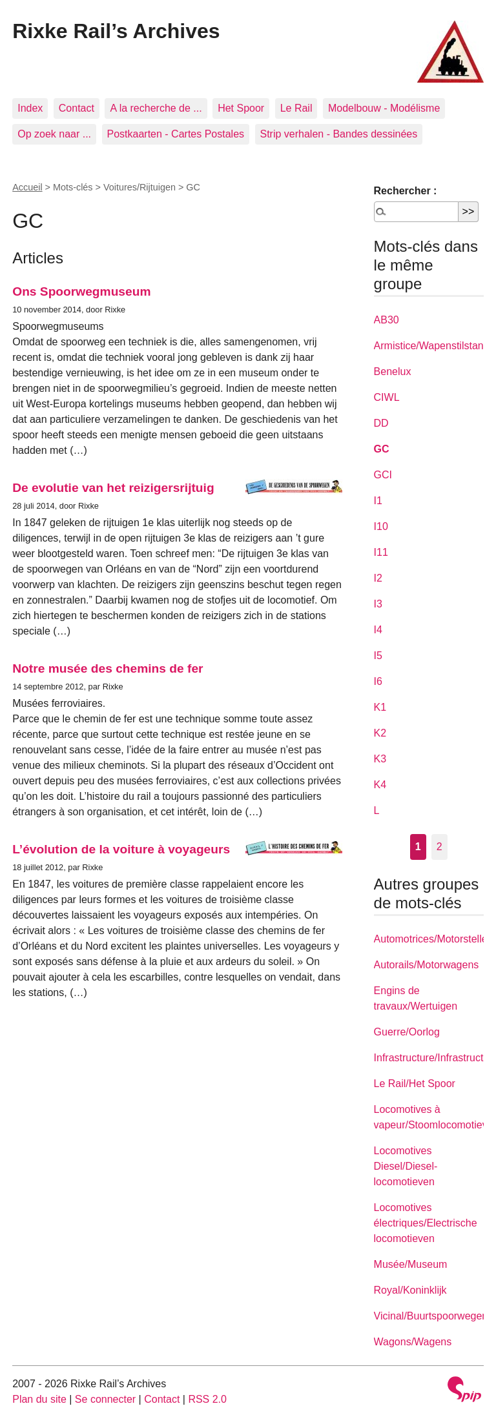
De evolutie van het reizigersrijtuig (113, 487)
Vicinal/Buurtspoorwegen (431, 1315)
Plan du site (39, 1399)
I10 (381, 526)
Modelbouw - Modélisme (384, 108)
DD (381, 423)
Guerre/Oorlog (407, 1031)
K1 (380, 707)
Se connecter (105, 1399)
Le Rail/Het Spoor (414, 1083)
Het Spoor (241, 108)
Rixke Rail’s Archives (116, 31)
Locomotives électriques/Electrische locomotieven (425, 1223)
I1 (378, 500)
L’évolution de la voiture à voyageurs (121, 849)
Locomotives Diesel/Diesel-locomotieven (406, 1166)
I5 (378, 655)
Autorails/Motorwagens (426, 964)
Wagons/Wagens (413, 1341)
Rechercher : (405, 190)
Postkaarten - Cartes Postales (176, 133)
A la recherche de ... (156, 108)
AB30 (386, 319)
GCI (383, 474)
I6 (378, 681)
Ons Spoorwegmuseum (81, 291)
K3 (380, 758)
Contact (76, 108)
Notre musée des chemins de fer (107, 668)
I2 (378, 578)
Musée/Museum (411, 1264)
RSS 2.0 (207, 1399)
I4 (378, 629)
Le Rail (296, 108)
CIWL (387, 397)
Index (30, 108)
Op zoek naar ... (54, 133)
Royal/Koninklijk (410, 1290)
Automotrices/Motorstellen (433, 938)
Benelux (392, 371)
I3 (378, 603)
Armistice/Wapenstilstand (432, 345)
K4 (380, 784)
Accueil (27, 187)
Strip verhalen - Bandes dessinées (339, 133)
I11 (381, 552)
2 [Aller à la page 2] (439, 846)
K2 (380, 733)
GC (381, 448)
